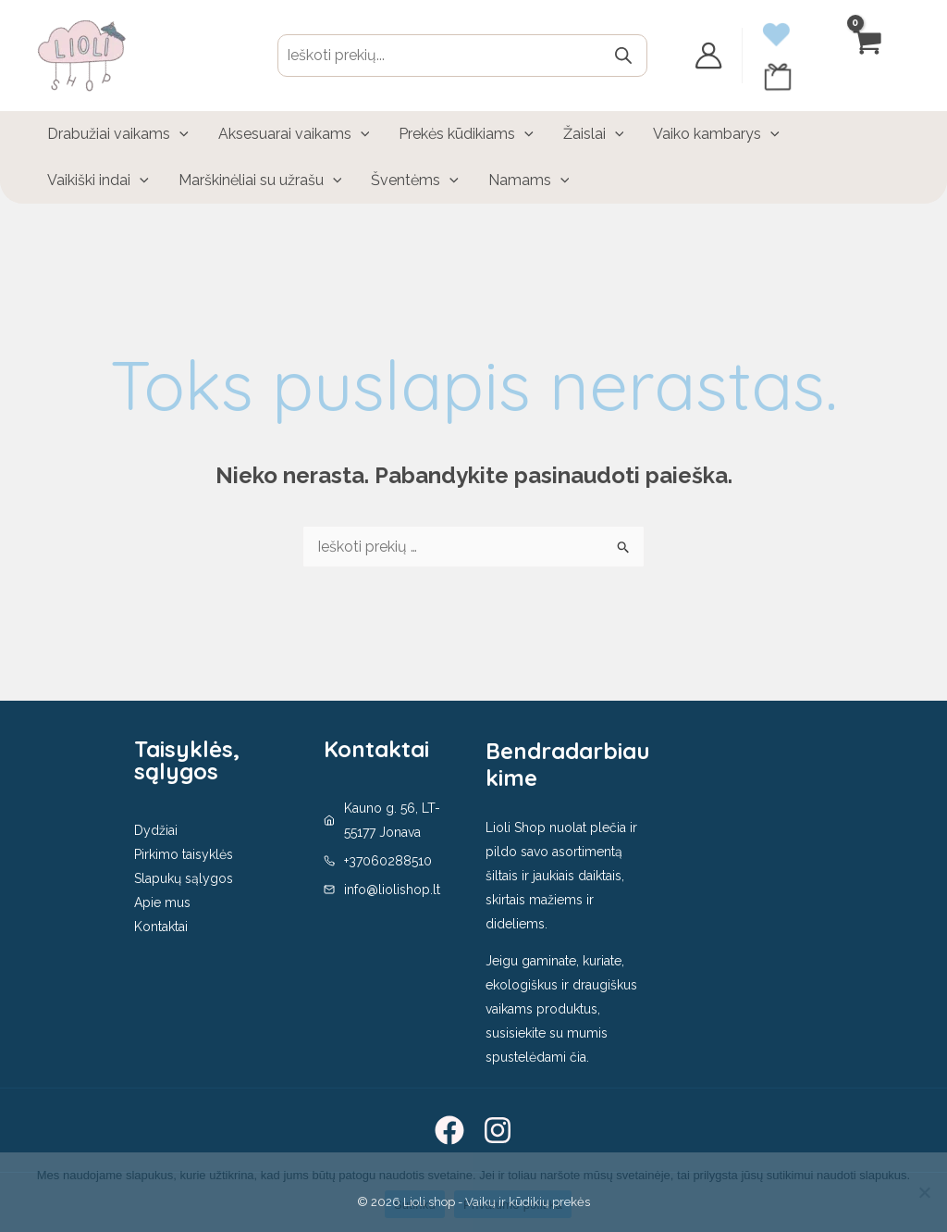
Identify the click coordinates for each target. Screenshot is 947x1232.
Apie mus (162, 902)
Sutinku (415, 1205)
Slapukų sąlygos (183, 878)
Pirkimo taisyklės (183, 854)
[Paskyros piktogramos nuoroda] (708, 55)
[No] (924, 1192)
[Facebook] (449, 1130)
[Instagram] (497, 1130)
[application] (179, 134)
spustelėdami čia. (537, 1057)
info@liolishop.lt (392, 889)
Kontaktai (161, 926)
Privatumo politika (512, 1205)
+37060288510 (388, 860)
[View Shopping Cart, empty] (868, 55)
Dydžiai (156, 830)
